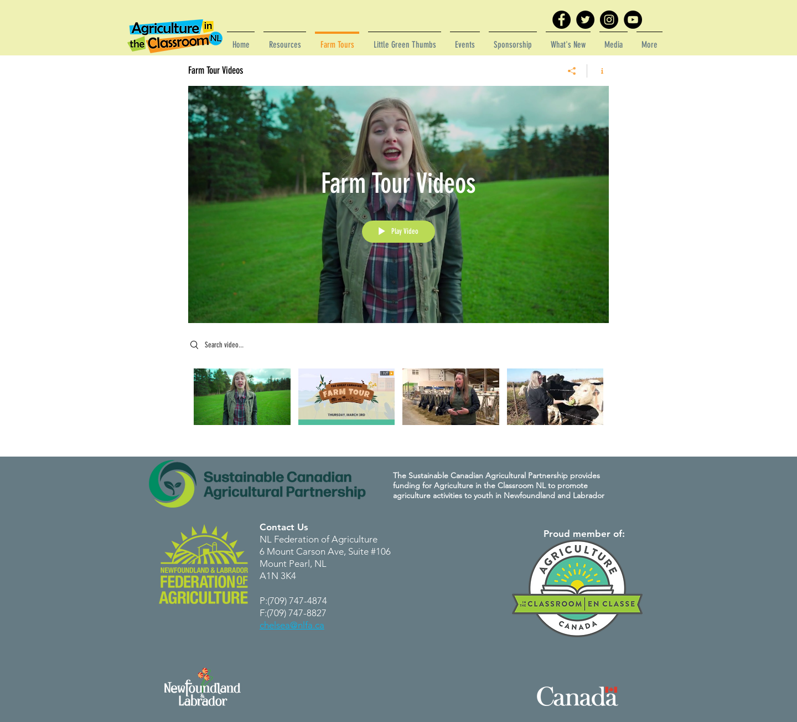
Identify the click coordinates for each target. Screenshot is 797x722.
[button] (284, 40)
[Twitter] (585, 20)
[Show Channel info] (598, 71)
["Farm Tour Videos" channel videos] (398, 404)
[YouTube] (633, 20)
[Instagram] (609, 20)
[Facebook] (561, 20)
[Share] (572, 71)
